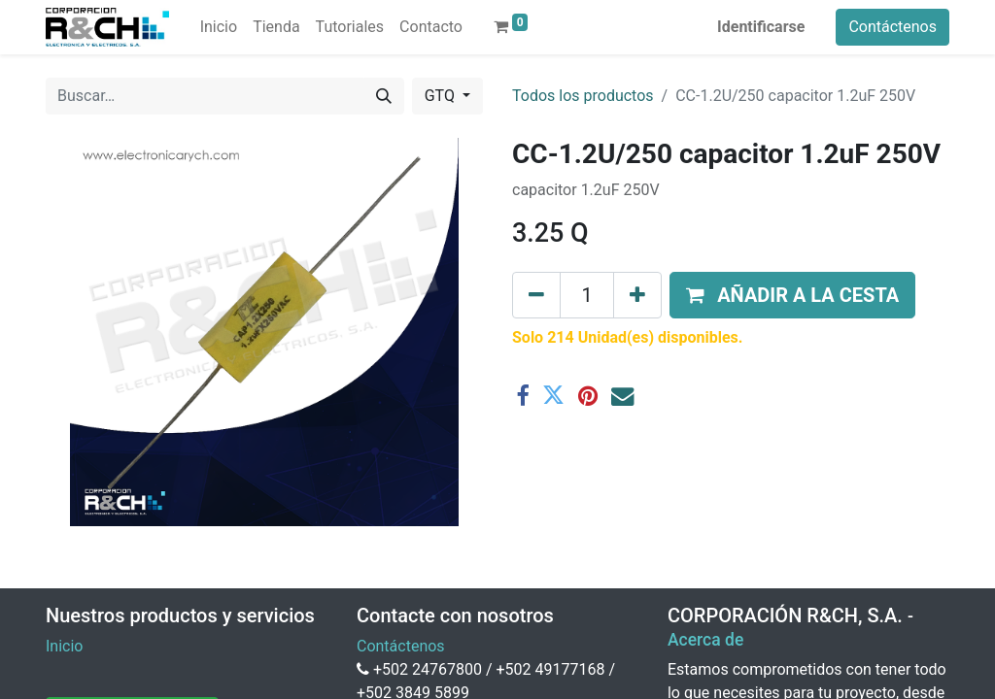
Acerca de (705, 639)
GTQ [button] (442, 95)
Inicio (64, 646)
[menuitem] (218, 27)
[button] (792, 295)
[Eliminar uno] (536, 295)
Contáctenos (892, 26)
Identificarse (761, 26)
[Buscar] (383, 96)
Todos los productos (583, 95)
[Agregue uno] (637, 295)
